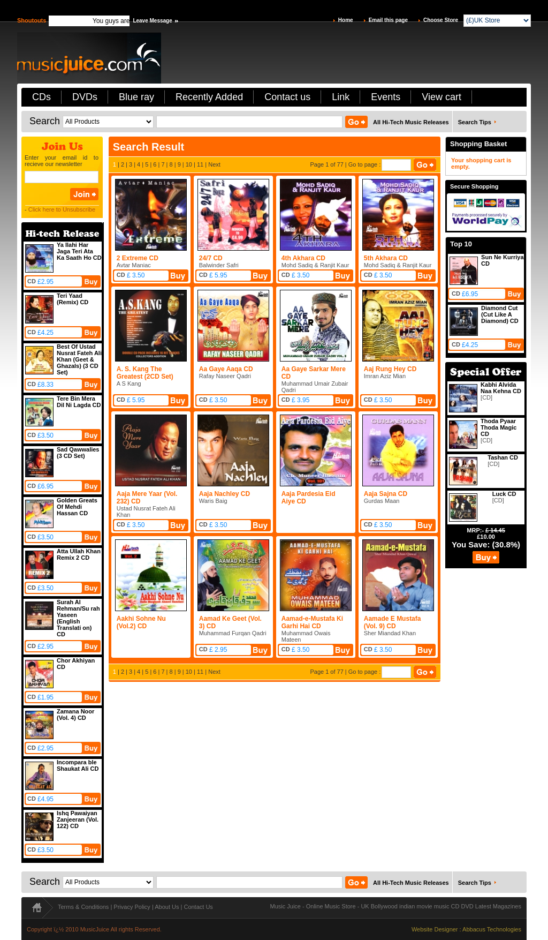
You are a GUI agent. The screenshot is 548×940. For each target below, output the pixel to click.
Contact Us (198, 907)
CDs (41, 97)
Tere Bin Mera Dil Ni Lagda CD (79, 401)
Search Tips (474, 122)
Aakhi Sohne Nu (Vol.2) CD (141, 622)
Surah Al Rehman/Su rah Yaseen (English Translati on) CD (78, 618)
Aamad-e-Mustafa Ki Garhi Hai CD (312, 622)
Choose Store (440, 20)
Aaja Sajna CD (385, 494)
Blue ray (136, 97)
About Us (167, 907)
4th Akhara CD (303, 258)
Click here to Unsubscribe (61, 209)
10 (189, 164)
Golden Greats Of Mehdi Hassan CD (77, 506)
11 (200, 164)
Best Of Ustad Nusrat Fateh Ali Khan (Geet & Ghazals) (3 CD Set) (79, 359)
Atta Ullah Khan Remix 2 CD (79, 554)
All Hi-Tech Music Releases (411, 122)
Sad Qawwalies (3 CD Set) (78, 452)
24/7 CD (211, 258)
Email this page (388, 20)
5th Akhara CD (386, 258)
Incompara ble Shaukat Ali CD (77, 765)
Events (385, 97)
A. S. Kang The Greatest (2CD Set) (145, 372)
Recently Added (209, 97)
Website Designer (435, 929)
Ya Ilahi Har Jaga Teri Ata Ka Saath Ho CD (79, 251)
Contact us (287, 97)
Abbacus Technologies (491, 929)
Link (340, 97)
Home (345, 20)
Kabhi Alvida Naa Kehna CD (501, 387)
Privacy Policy (131, 907)
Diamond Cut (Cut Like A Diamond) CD (500, 314)
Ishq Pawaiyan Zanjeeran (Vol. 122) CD (77, 819)
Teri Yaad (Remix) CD (72, 298)
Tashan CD (503, 457)
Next (214, 164)
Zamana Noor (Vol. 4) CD (75, 714)
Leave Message (152, 21)
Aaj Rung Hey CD (390, 369)
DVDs (84, 97)
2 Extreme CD (137, 258)
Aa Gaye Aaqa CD (226, 369)
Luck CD (504, 494)
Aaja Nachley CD (224, 494)
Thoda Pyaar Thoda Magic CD (498, 427)
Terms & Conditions (83, 907)
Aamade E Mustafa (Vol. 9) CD (392, 622)
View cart (441, 97)
